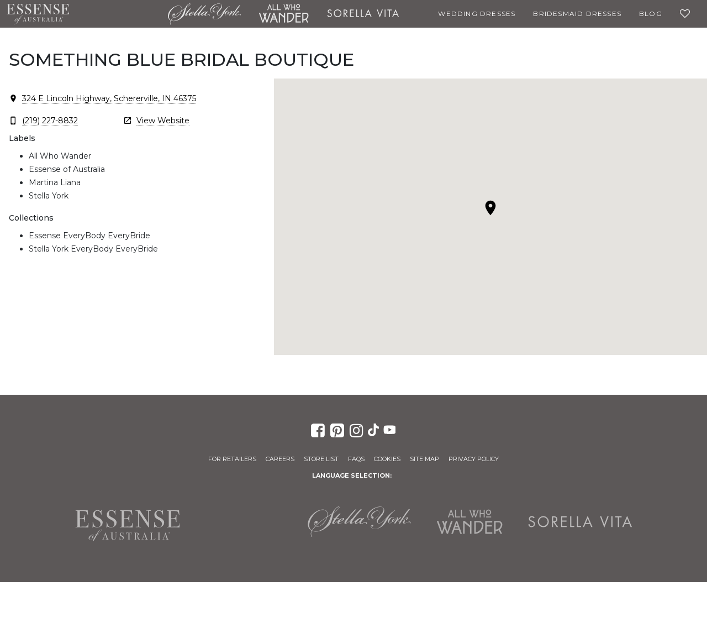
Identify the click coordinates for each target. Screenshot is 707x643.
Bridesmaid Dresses (577, 13)
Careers (280, 459)
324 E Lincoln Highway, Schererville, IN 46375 (109, 98)
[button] (490, 208)
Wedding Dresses (476, 13)
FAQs (356, 459)
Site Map (424, 459)
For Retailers (232, 459)
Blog (650, 13)
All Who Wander (283, 14)
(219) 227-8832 (50, 121)
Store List (321, 459)
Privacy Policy (474, 459)
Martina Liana (118, 14)
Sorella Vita (363, 14)
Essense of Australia (38, 14)
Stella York (204, 14)
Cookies (387, 459)
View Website (162, 121)
